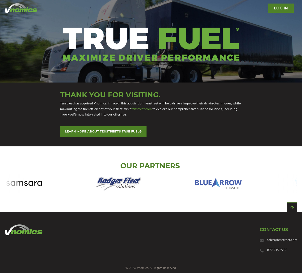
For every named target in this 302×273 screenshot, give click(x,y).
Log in (281, 8)
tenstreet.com (141, 109)
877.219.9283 (277, 250)
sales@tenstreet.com (282, 240)
